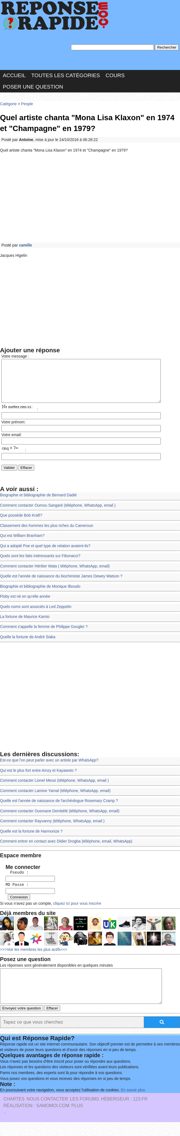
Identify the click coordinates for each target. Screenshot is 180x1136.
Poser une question (33, 87)
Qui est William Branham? (22, 544)
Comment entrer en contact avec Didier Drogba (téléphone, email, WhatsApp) (66, 849)
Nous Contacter (47, 1112)
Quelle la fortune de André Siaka (27, 645)
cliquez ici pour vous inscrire (76, 910)
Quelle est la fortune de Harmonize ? (31, 839)
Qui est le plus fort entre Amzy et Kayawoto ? (38, 778)
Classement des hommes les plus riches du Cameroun (46, 534)
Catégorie (8, 104)
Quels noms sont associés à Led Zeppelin (35, 615)
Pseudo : (15, 881)
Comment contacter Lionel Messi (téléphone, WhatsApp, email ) (54, 789)
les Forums (84, 1112)
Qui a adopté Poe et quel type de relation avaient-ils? (45, 554)
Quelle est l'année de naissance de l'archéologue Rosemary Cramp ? (59, 809)
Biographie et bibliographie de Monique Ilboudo (40, 595)
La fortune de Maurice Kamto (24, 625)
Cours (115, 76)
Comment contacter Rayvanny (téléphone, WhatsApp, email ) (52, 829)
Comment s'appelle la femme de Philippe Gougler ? (43, 635)
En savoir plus (132, 1104)
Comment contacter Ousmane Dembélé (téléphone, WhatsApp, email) (59, 819)
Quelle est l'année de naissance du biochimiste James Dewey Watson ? (61, 585)
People (27, 104)
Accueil (14, 76)
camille (25, 245)
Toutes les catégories (65, 76)
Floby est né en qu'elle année (25, 605)
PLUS (77, 1119)
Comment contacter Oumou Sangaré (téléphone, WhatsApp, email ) (57, 514)
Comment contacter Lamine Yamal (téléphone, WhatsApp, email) (55, 799)
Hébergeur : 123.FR (124, 1112)
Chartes (14, 1112)
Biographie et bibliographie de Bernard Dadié (38, 504)
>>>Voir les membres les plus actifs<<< (33, 956)
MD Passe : (15, 893)
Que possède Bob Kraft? (21, 524)
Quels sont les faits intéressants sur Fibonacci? (40, 564)
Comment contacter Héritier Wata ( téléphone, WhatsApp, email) (54, 574)
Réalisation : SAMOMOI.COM (36, 1119)
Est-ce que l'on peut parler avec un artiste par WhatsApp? (49, 768)
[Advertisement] (90, 198)
